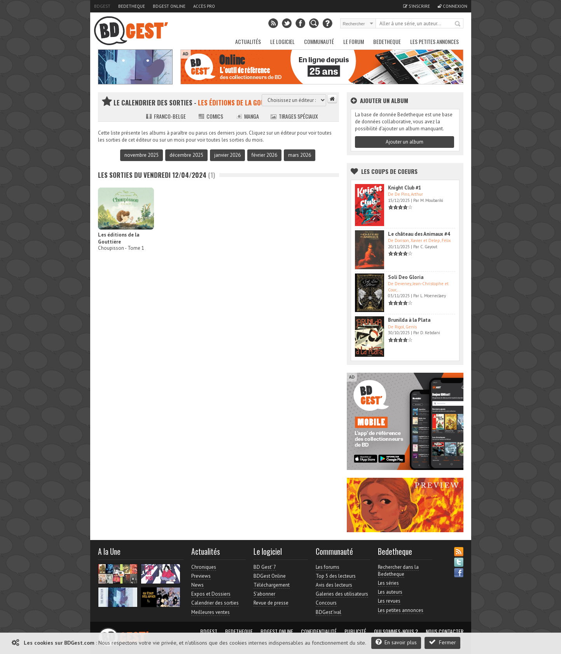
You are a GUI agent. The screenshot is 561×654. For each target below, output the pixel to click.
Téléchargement (271, 585)
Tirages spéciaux (294, 116)
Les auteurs (390, 592)
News (197, 585)
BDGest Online (169, 6)
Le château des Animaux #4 (419, 234)
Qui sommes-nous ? (396, 631)
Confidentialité (319, 631)
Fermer (442, 642)
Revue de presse (270, 603)
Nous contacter (444, 631)
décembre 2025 (186, 155)
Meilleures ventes (210, 612)
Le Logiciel (282, 41)
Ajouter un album (404, 142)
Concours (326, 603)
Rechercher (458, 24)
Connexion (452, 6)
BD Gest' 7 (264, 567)
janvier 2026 (227, 155)
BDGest (102, 6)
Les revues (389, 601)
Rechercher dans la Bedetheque (398, 570)
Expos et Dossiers (211, 594)
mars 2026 (299, 155)
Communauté (319, 41)
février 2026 (264, 155)
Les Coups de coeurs (389, 171)
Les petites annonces (434, 41)
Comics (210, 116)
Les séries (388, 583)
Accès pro (204, 6)
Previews (201, 576)
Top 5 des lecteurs (336, 576)
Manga (247, 116)
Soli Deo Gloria (405, 277)
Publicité (355, 631)
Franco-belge (166, 116)
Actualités (248, 41)
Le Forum (353, 41)
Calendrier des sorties (215, 603)
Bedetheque (131, 6)
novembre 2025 (141, 155)
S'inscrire (416, 6)
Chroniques (203, 567)
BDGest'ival (328, 612)
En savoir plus (396, 642)
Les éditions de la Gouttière (118, 238)
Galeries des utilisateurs (342, 594)
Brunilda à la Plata (409, 320)
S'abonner (264, 594)
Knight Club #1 (404, 187)
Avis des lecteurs (334, 585)
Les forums (327, 567)
